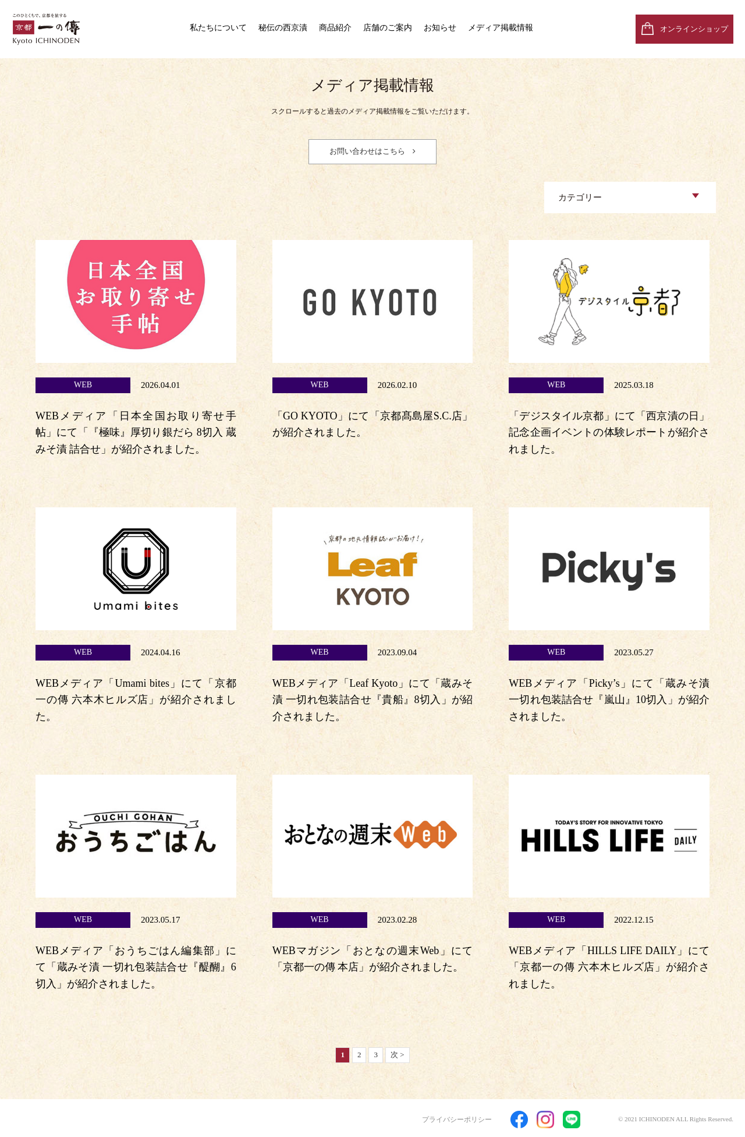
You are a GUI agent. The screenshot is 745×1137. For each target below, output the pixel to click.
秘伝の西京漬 (282, 27)
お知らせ (440, 27)
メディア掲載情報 (500, 27)
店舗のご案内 (387, 27)
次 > (398, 1054)
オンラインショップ (694, 28)
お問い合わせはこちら (367, 151)
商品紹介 (335, 27)
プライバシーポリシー (457, 1119)
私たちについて (218, 27)
